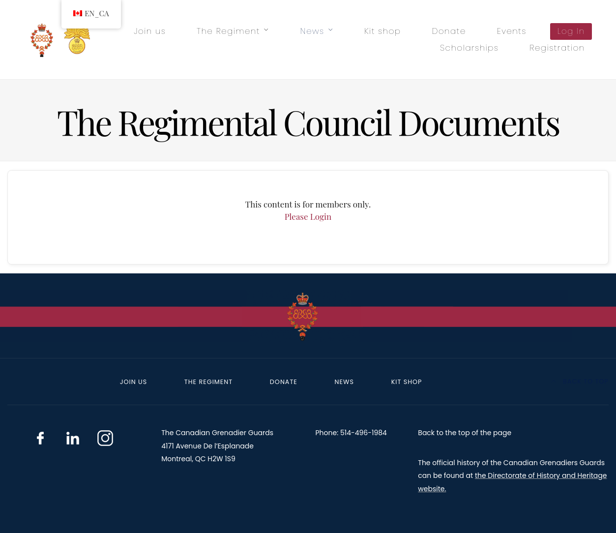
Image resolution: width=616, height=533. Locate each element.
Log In (571, 31)
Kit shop (382, 31)
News (312, 31)
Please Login (308, 216)
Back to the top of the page (464, 433)
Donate (449, 31)
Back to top (580, 381)
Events (512, 31)
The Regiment (228, 31)
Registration (557, 48)
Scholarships (469, 48)
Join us (150, 31)
